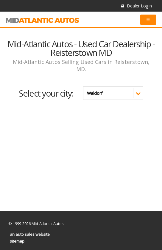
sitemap (17, 241)
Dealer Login (136, 6)
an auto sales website (30, 234)
